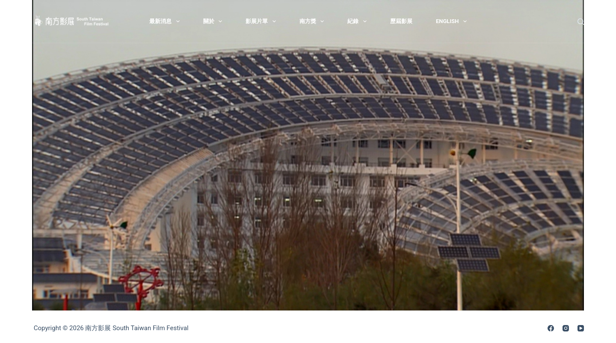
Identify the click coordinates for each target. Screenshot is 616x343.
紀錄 (358, 21)
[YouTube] (581, 328)
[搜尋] (581, 21)
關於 (214, 21)
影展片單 (262, 21)
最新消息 (166, 21)
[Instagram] (566, 328)
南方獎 (313, 21)
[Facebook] (551, 328)
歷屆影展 (401, 21)
